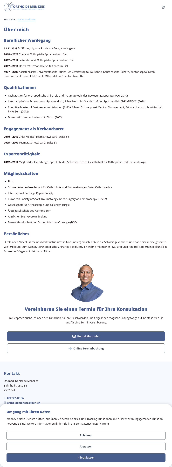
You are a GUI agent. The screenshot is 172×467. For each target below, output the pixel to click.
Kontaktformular (86, 336)
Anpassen (86, 446)
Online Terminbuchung (86, 348)
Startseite (9, 19)
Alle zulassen (86, 457)
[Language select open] (163, 7)
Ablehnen (86, 435)
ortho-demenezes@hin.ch (23, 403)
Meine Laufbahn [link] (26, 19)
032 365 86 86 (15, 398)
